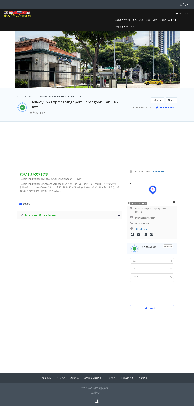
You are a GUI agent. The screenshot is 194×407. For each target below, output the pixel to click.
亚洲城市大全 (121, 26)
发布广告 (143, 379)
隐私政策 (74, 379)
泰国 (148, 20)
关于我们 (60, 379)
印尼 (155, 20)
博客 (132, 26)
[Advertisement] (97, 148)
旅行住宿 (25, 204)
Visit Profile (168, 246)
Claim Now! (158, 171)
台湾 (141, 20)
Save (171, 100)
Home (19, 96)
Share (157, 100)
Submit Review (164, 107)
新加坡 (162, 20)
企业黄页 (28, 96)
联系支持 (110, 379)
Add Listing (183, 13)
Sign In (186, 4)
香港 (134, 20)
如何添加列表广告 (93, 379)
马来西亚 (172, 20)
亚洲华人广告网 (122, 20)
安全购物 (46, 379)
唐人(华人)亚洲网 (149, 247)
